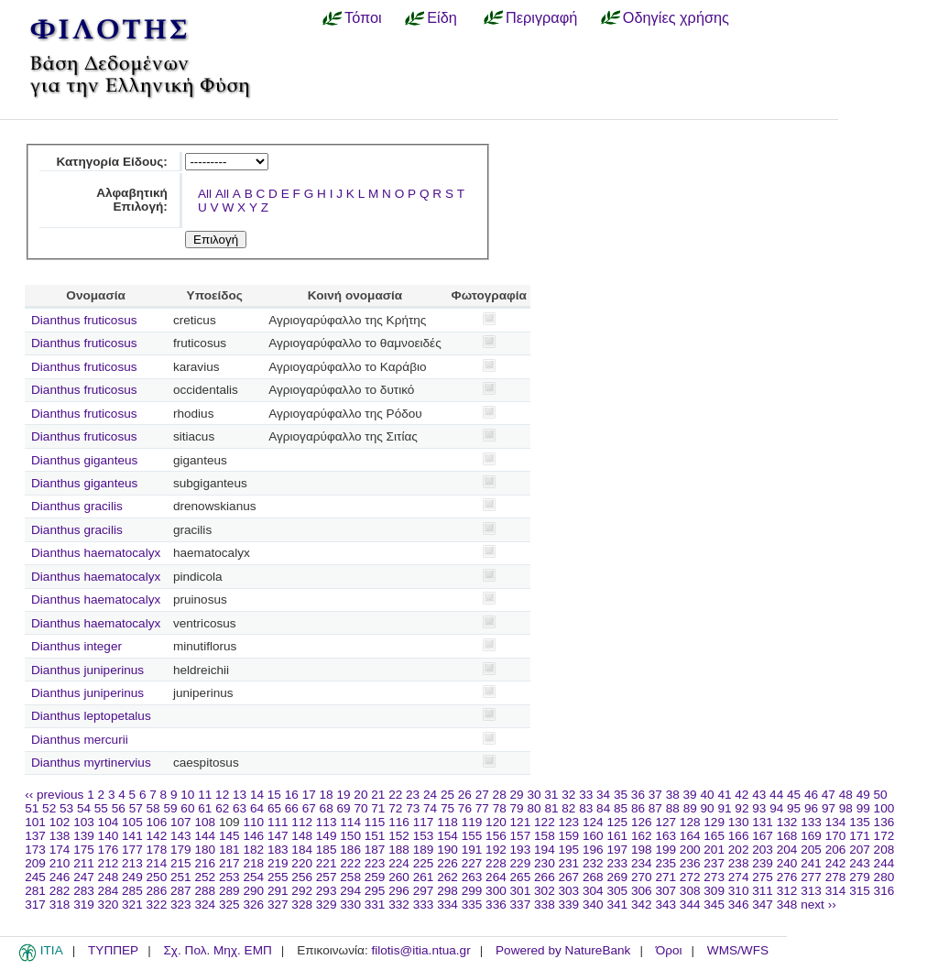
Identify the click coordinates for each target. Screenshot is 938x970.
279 (859, 877)
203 (762, 849)
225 (423, 863)
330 (350, 904)
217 (229, 863)
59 (170, 808)
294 (350, 891)
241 (811, 863)
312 (787, 891)
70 (360, 808)
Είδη (442, 17)
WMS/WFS (738, 950)
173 (35, 849)
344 (690, 904)
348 (787, 904)
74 (430, 808)
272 (690, 877)
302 (544, 891)
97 (828, 808)
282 (60, 891)
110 (253, 822)
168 (787, 836)
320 (108, 904)
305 (616, 891)
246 (60, 877)
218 (253, 863)
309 (714, 891)
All (205, 194)
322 (157, 904)
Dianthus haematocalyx (95, 553)
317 (35, 904)
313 (811, 891)
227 (472, 863)
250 (157, 877)
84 (603, 808)
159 (569, 836)
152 (398, 836)
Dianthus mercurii (79, 740)
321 (132, 904)
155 (472, 836)
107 (180, 822)
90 (707, 808)
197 (616, 849)
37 (655, 794)
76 (465, 808)
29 (517, 794)
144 (204, 836)
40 (707, 794)
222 (350, 863)
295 (375, 891)
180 (204, 849)
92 (741, 808)
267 (569, 877)
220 (301, 863)
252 (204, 877)
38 (673, 794)
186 (350, 849)
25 (447, 794)
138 (60, 836)
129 (714, 822)
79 (517, 808)
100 (884, 808)
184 (301, 849)
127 (665, 822)
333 (423, 904)
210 (60, 863)
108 (204, 822)
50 (881, 794)
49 (863, 794)
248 (108, 877)
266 (544, 877)
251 (180, 877)
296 (398, 891)
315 (859, 891)
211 (83, 863)
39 (690, 794)
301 (520, 891)
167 (762, 836)
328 (301, 904)
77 (482, 808)
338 (544, 904)
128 (690, 822)
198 (641, 849)
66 (292, 808)
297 (423, 891)
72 (395, 808)
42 (741, 794)
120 (496, 822)
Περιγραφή (541, 17)
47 (828, 794)
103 (83, 822)
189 (423, 849)
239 (762, 863)
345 (714, 904)
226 (447, 863)
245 (35, 877)
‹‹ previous (54, 794)
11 (205, 794)
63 (239, 808)
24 (430, 794)
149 (326, 836)
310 (738, 891)
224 (398, 863)
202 (738, 849)
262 (447, 877)
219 (278, 863)
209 (35, 863)
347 (762, 904)
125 (616, 822)
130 (738, 822)
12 (222, 794)
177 (132, 849)
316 (884, 891)
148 (301, 836)
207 (859, 849)
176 (108, 849)
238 (738, 863)
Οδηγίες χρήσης (676, 17)
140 (108, 836)
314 (835, 891)
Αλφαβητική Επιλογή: (132, 199)
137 (35, 836)
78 (500, 808)
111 (278, 822)
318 (60, 904)
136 (884, 822)
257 (326, 877)
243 (859, 863)
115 (375, 822)
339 (569, 904)
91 (724, 808)
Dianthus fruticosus (84, 320)
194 (544, 849)
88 (673, 808)
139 (83, 836)
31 (551, 794)
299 (472, 891)
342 (641, 904)
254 (253, 877)
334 (447, 904)
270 (641, 877)
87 (655, 808)
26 (465, 794)
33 (586, 794)
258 (350, 877)
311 (762, 891)
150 (350, 836)
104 (108, 822)
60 (187, 808)
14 (257, 794)
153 (423, 836)
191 (472, 849)
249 (132, 877)
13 (239, 794)
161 (616, 836)
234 (641, 863)
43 (759, 794)
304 (593, 891)
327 (278, 904)
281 (35, 891)
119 (472, 822)
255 (278, 877)
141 (132, 836)
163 (665, 836)
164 (690, 836)
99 (863, 808)
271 (665, 877)
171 (859, 836)
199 (665, 849)
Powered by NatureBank (563, 950)
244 (884, 863)
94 (776, 808)
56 (118, 808)
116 (398, 822)
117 (423, 822)
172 (884, 836)
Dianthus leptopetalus (91, 716)
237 (714, 863)
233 (616, 863)
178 (157, 849)
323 (180, 904)
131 (762, 822)
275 (762, 877)
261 (423, 877)
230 (544, 863)
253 (229, 877)
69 (344, 808)
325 (229, 904)
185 (326, 849)
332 (398, 904)
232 (593, 863)
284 (108, 891)
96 (811, 808)
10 (187, 794)
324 (204, 904)
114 (350, 822)
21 (378, 794)
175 (83, 849)
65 (274, 808)
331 (375, 904)
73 (413, 808)
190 (447, 849)
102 (60, 822)
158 (544, 836)
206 (835, 849)
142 (157, 836)
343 (665, 904)
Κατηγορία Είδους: (111, 162)
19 (343, 794)
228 (496, 863)
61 (205, 808)
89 (690, 808)
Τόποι (363, 17)
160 (593, 836)
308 (690, 891)
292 (301, 891)
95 (794, 808)
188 (398, 849)
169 (811, 836)
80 (533, 808)
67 (309, 808)
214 (157, 863)
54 (84, 808)
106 (157, 822)
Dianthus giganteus (84, 460)
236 (690, 863)
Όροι (669, 950)
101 (35, 822)
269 (616, 877)
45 (794, 794)
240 (787, 863)
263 (472, 877)
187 (375, 849)
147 (278, 836)
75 (447, 808)
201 (714, 849)
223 (375, 863)
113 (326, 822)
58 (153, 808)
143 (180, 836)
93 (759, 808)
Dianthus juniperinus (87, 670)
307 (665, 891)
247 (83, 877)
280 (884, 877)
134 (835, 822)
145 (229, 836)
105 (132, 822)
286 (157, 891)
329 (326, 904)
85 (620, 808)
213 (132, 863)
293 (326, 891)
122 (544, 822)
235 (665, 863)
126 (641, 822)
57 (136, 808)
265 (520, 877)
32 (568, 794)
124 (593, 822)
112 (301, 822)
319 (83, 904)
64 (257, 808)
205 (811, 849)
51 (31, 808)
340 (593, 904)
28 (500, 794)
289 (229, 891)
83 (586, 808)
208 (884, 849)
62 (222, 808)
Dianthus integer (76, 646)
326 (253, 904)
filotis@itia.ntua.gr (420, 950)
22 (395, 794)
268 (593, 877)
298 (447, 891)
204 (787, 849)
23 (413, 794)
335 (472, 904)
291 (278, 891)
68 (326, 808)
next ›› (818, 904)
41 (724, 794)
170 (835, 836)
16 (292, 794)
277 (811, 877)
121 (520, 822)
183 (278, 849)
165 (714, 836)
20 (360, 794)
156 (496, 836)
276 (787, 877)
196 (593, 849)
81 (551, 808)
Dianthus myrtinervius (91, 762)
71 (378, 808)
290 (253, 891)
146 (253, 836)
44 (776, 794)
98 (846, 808)
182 (253, 849)
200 (690, 849)
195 (569, 849)
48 (846, 794)
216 (204, 863)
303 (569, 891)
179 (180, 849)
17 (309, 794)
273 (714, 877)
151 (375, 836)
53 (66, 808)
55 (101, 808)
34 (603, 794)
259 (375, 877)
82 (568, 808)
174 (60, 849)
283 (83, 891)
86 (638, 808)
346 (738, 904)
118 (447, 822)
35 (620, 794)
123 (569, 822)
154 (447, 836)
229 (520, 863)
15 (274, 794)
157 (520, 836)
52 (49, 808)
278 (835, 877)
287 (180, 891)
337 (520, 904)
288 (204, 891)
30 (533, 794)
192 (496, 849)
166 (738, 836)
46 (811, 794)
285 (132, 891)
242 (835, 863)
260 (398, 877)
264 (496, 877)
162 (641, 836)
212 (108, 863)
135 (859, 822)
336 (496, 904)
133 (811, 822)
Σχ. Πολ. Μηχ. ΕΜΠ (217, 950)
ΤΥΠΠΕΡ (113, 950)
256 (301, 877)
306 (641, 891)
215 (180, 863)
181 (229, 849)
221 (326, 863)
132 (787, 822)
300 (496, 891)
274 (738, 877)
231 (569, 863)
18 (326, 794)
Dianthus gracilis (77, 506)
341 (616, 904)
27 (482, 794)
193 (520, 849)
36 (638, 794)
